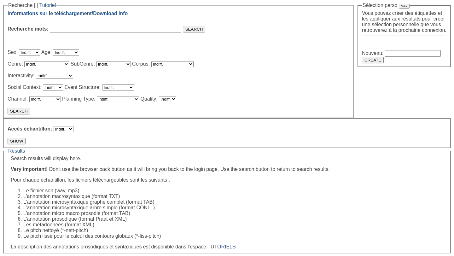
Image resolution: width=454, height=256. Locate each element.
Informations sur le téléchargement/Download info (68, 13)
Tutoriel (47, 5)
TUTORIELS (221, 246)
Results (16, 151)
